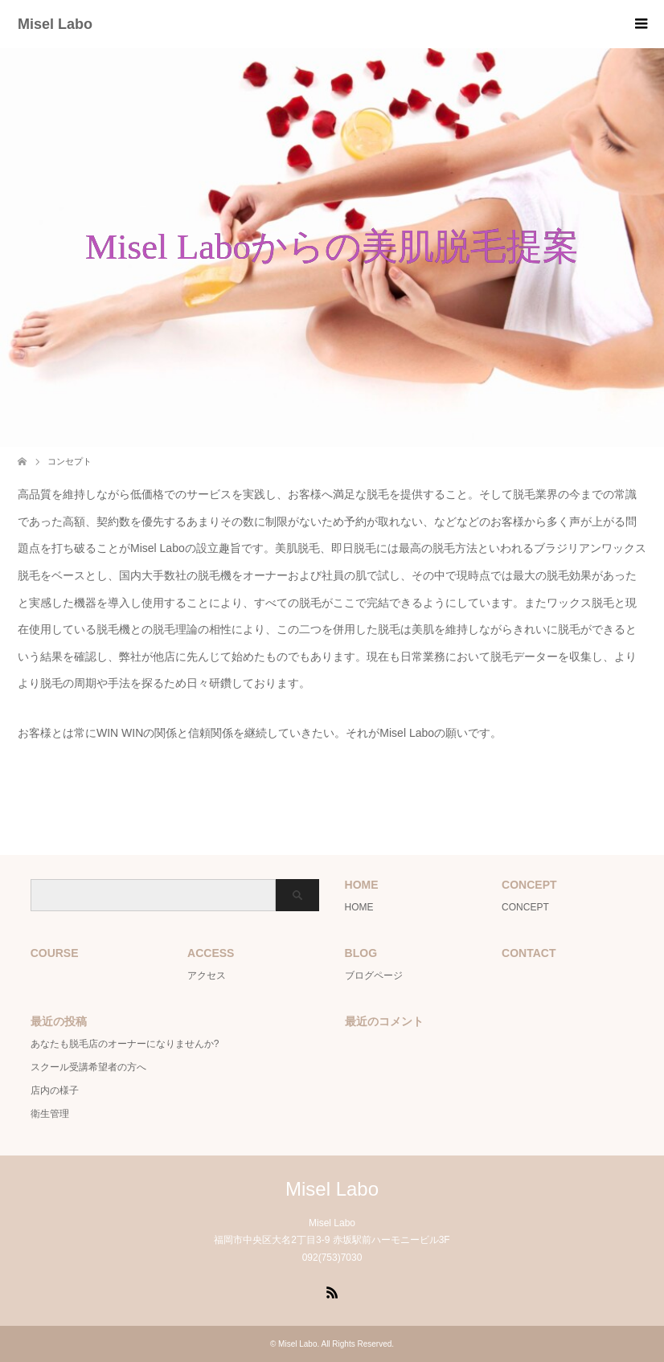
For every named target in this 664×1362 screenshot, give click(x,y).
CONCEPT (525, 907)
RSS (332, 1291)
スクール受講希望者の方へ (88, 1067)
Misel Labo (55, 24)
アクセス (206, 975)
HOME (359, 907)
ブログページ (374, 975)
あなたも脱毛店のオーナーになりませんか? (125, 1043)
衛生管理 (50, 1113)
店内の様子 (55, 1090)
